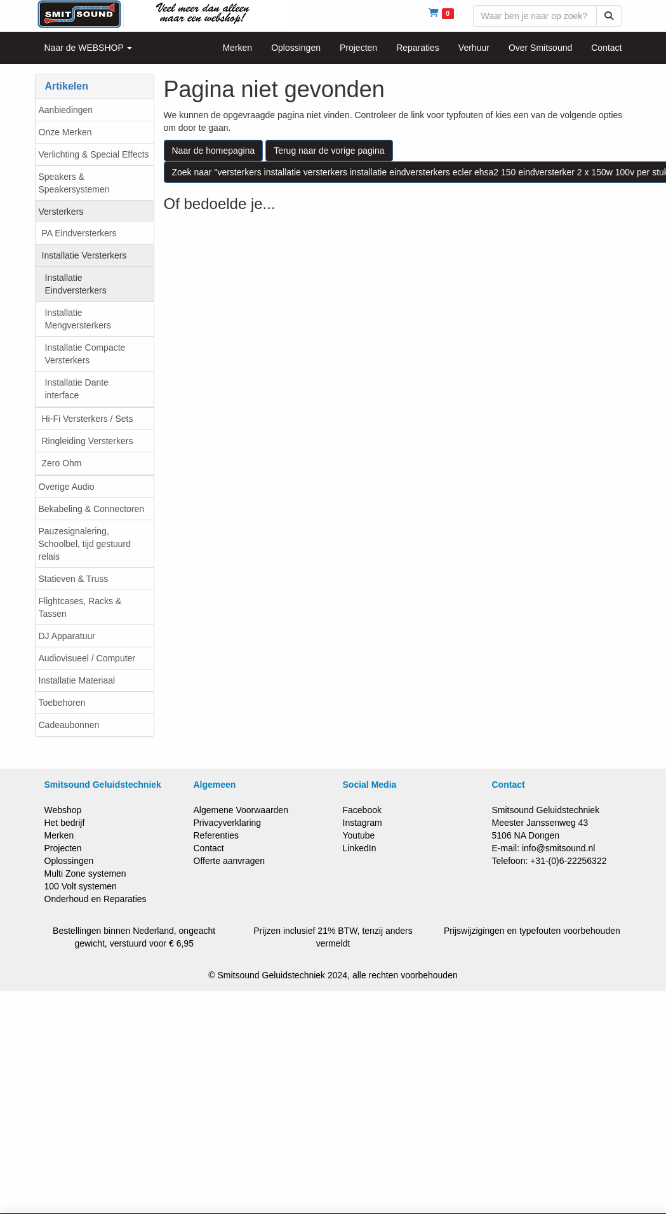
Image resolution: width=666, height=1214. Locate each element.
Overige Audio (67, 487)
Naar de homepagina (213, 150)
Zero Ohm (62, 463)
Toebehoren (62, 703)
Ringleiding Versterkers (87, 441)
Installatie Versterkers (84, 255)
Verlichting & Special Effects (94, 154)
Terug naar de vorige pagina (329, 150)
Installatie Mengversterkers (78, 318)
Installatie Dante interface (77, 388)
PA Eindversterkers (79, 233)
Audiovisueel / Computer (87, 658)
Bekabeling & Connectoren (92, 509)
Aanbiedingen (66, 110)
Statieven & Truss (74, 579)
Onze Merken (65, 132)
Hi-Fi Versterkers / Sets (87, 419)
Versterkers (61, 211)
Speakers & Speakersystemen (74, 183)
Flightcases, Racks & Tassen (80, 607)
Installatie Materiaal (77, 680)
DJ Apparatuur (67, 636)
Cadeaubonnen (69, 725)
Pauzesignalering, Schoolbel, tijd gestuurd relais (85, 544)
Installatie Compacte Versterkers (85, 353)
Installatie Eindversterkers (76, 284)
